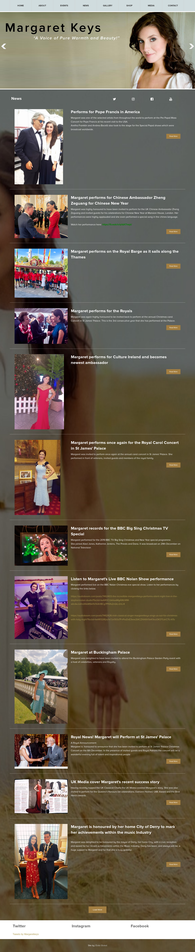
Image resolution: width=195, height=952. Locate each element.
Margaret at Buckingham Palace (100, 652)
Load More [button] (97, 910)
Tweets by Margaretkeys (26, 934)
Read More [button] (173, 136)
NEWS (86, 5)
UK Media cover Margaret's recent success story (115, 781)
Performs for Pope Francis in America (105, 111)
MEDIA (151, 5)
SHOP (129, 5)
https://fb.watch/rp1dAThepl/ (117, 224)
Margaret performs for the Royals (101, 310)
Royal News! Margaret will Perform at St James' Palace (121, 736)
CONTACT (173, 5)
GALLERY (107, 5)
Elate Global (101, 945)
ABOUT (42, 5)
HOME (20, 5)
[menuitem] (21, 5)
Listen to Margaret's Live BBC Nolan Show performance (122, 578)
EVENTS (64, 5)
